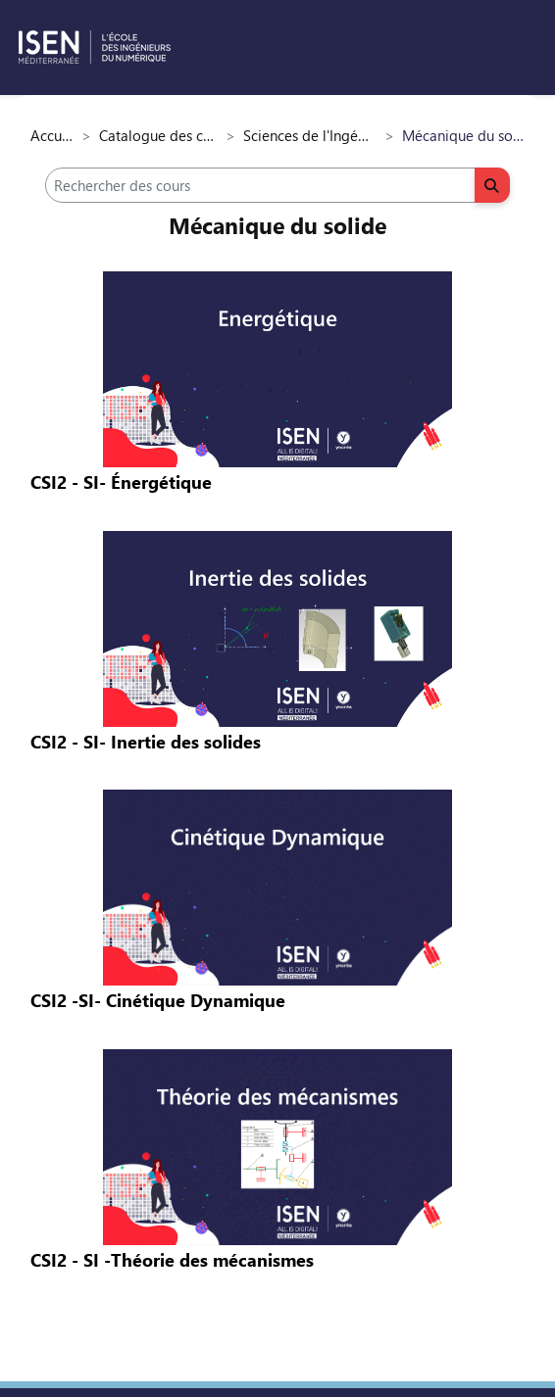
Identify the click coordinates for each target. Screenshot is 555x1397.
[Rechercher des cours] (260, 185)
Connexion (505, 48)
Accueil (52, 135)
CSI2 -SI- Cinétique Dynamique (157, 1000)
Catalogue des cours (158, 135)
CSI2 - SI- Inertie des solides (145, 741)
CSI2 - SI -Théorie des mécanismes (172, 1260)
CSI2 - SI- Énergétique (121, 482)
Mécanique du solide (277, 225)
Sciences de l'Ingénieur (310, 135)
